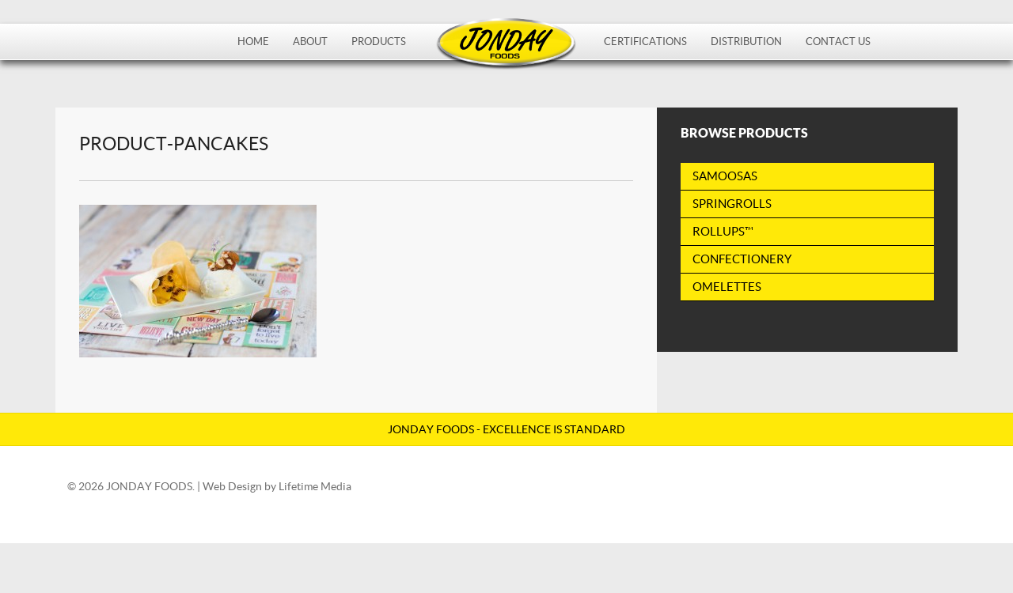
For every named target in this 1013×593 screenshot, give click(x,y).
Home (253, 41)
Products (378, 41)
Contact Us (838, 41)
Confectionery (741, 259)
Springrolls (732, 203)
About (310, 41)
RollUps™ (722, 231)
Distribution (746, 41)
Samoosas (724, 176)
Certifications (645, 41)
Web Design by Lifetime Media (277, 486)
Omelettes (726, 286)
